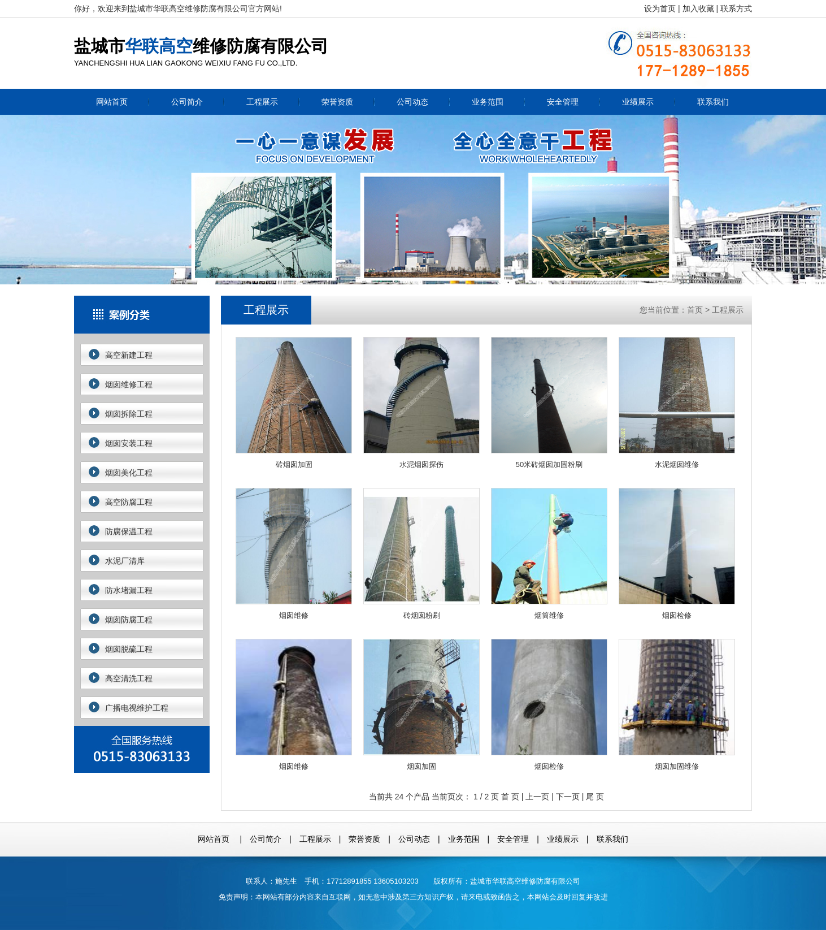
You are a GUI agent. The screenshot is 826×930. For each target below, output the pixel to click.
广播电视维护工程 (136, 707)
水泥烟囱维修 (677, 403)
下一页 (568, 796)
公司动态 (412, 101)
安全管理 (563, 101)
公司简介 (187, 101)
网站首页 (112, 101)
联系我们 (713, 101)
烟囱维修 (294, 554)
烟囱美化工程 (129, 472)
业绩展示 (638, 101)
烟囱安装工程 (129, 443)
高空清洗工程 (129, 678)
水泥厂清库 (125, 560)
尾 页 (595, 796)
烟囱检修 (677, 554)
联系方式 (736, 8)
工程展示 (262, 101)
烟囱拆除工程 (129, 413)
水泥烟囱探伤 (421, 403)
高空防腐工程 (129, 502)
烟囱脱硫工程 (129, 649)
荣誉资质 (337, 101)
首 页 (510, 796)
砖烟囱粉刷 (421, 554)
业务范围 (487, 101)
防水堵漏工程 (129, 590)
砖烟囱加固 (294, 403)
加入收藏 (698, 8)
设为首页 (660, 8)
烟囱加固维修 (677, 705)
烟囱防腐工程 (129, 619)
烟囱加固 (421, 705)
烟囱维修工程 (129, 384)
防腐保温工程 (129, 531)
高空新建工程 (129, 355)
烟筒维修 (549, 554)
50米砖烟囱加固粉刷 (549, 403)
